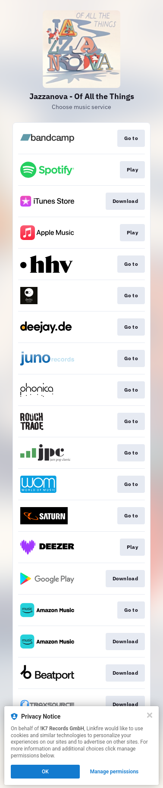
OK (45, 772)
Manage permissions (114, 772)
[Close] (150, 715)
